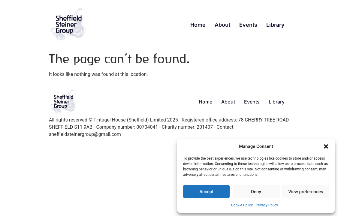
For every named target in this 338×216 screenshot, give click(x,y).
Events (248, 25)
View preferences (305, 191)
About (222, 25)
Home (198, 25)
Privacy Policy (267, 205)
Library (275, 25)
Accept (206, 191)
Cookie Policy (242, 205)
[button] (326, 146)
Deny (256, 191)
